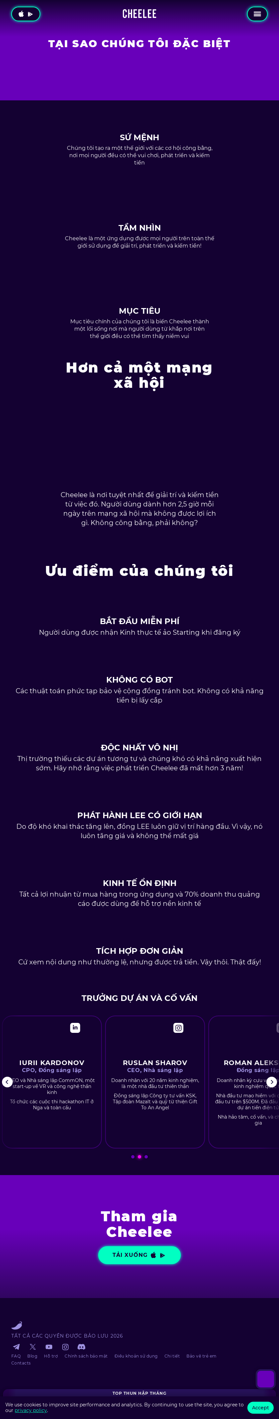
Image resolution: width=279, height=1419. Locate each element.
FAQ (16, 1356)
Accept (260, 1408)
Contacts (21, 1363)
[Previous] (7, 1082)
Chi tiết (172, 1356)
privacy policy (31, 1410)
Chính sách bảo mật (86, 1356)
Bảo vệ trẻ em (201, 1356)
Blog (32, 1356)
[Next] (271, 1082)
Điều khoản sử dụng (136, 1356)
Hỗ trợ (51, 1356)
